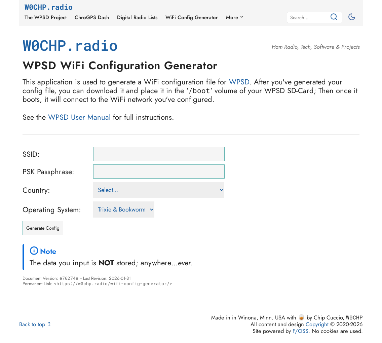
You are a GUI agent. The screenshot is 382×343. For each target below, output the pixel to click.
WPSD (239, 81)
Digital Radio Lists (137, 17)
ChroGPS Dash (92, 17)
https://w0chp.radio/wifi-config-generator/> (114, 283)
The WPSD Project (46, 17)
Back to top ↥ (35, 324)
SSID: (31, 154)
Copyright (317, 324)
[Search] (309, 17)
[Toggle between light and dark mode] (352, 17)
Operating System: (52, 209)
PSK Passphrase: (48, 171)
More (235, 17)
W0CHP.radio (49, 7)
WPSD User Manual (79, 117)
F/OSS (300, 331)
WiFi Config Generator (191, 17)
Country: (36, 190)
